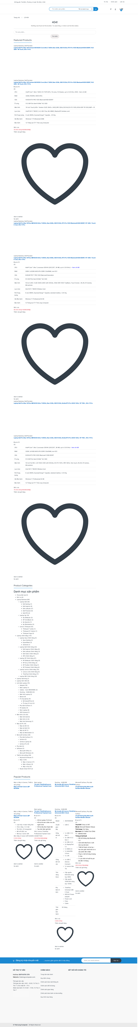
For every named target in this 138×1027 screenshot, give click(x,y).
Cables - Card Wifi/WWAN (27, 690)
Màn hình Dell (24, 717)
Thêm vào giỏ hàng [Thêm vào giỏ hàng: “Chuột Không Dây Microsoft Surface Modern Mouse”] (81, 867)
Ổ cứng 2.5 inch (28, 703)
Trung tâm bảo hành (47, 974)
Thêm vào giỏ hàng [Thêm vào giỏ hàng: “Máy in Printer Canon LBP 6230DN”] (19, 840)
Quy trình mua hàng (46, 997)
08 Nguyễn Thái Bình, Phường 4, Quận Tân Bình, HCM (29, 2)
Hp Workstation (27, 624)
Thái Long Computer (21, 1025)
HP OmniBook (27, 620)
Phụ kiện (19, 746)
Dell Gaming (26, 604)
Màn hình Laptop (25, 694)
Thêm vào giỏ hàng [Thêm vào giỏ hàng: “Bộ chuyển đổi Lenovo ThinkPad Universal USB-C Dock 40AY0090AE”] (61, 923)
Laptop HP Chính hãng (26, 658)
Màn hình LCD (21, 714)
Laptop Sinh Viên (22, 681)
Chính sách (114, 2)
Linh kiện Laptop (22, 683)
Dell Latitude (26, 608)
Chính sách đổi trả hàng (48, 985)
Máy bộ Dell (23, 728)
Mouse (22, 696)
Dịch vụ (19, 597)
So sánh (16, 219)
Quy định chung (45, 978)
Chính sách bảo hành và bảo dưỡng (51, 993)
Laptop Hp (23, 615)
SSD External (24, 712)
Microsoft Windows (25, 753)
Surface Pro (23, 744)
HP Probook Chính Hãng (30, 667)
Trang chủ (17, 17)
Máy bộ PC (20, 723)
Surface (22, 739)
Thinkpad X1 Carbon (29, 631)
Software (19, 748)
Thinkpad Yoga (27, 633)
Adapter (22, 685)
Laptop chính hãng (22, 635)
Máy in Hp (26, 766)
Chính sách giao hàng (47, 989)
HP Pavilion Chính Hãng (30, 665)
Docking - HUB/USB (26, 692)
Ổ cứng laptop (24, 699)
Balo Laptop (23, 687)
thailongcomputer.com (27, 977)
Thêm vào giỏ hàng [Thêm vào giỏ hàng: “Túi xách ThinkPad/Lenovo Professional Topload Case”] (40, 840)
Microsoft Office (25, 750)
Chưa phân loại (21, 595)
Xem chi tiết (82, 92)
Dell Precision (28, 45)
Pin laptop (23, 708)
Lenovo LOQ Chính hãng (30, 672)
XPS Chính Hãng (28, 656)
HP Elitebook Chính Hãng (30, 660)
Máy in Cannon (27, 762)
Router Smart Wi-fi (25, 769)
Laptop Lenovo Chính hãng (28, 669)
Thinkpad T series (28, 629)
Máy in (22, 759)
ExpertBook (26, 642)
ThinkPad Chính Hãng (29, 674)
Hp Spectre (26, 622)
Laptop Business (19, 45)
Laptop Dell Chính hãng (27, 647)
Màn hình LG (23, 719)
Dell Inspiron (26, 606)
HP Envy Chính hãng (29, 663)
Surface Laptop (24, 741)
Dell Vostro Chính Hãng (30, 653)
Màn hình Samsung (25, 721)
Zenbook (25, 644)
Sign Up (116, 960)
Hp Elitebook (26, 617)
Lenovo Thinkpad (25, 626)
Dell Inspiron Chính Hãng (30, 649)
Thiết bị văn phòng (22, 755)
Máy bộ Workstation (26, 732)
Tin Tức (106, 2)
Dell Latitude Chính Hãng (30, 651)
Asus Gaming (27, 640)
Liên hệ (122, 2)
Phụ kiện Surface (25, 705)
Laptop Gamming (22, 678)
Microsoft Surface (22, 735)
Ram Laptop (23, 710)
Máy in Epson (27, 764)
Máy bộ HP (23, 730)
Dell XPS (25, 613)
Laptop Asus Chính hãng (27, 638)
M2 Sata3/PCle (27, 701)
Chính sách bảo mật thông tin (49, 982)
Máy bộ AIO (23, 726)
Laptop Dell (23, 602)
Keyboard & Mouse (25, 757)
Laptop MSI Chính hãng (27, 676)
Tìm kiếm (55, 36)
